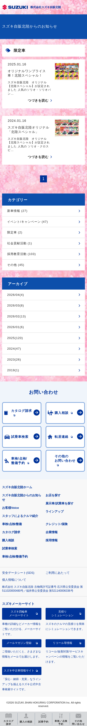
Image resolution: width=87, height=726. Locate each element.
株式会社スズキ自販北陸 (45, 7)
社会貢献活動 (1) (19, 243)
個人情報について (14, 579)
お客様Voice (10, 508)
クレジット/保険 (57, 524)
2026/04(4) (15, 295)
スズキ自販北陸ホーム (17, 487)
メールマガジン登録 (18, 643)
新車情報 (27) (17, 211)
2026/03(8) (15, 305)
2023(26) (14, 359)
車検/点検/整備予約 (15, 556)
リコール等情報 (62, 643)
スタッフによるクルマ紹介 (20, 516)
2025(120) (15, 338)
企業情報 (52, 532)
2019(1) (13, 370)
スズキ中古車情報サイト (19, 670)
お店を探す (53, 495)
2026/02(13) (16, 316)
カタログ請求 (11, 532)
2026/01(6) (15, 327)
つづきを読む (38, 100)
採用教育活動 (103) (21, 254)
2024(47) (14, 348)
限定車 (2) (14, 232)
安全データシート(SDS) (18, 572)
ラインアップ (55, 511)
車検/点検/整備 (12, 524)
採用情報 (52, 540)
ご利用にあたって (58, 572)
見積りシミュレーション (62, 613)
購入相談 (8, 540)
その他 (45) (15, 265)
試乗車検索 (9, 548)
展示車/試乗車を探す (60, 503)
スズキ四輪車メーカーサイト (19, 613)
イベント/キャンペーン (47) (27, 221)
